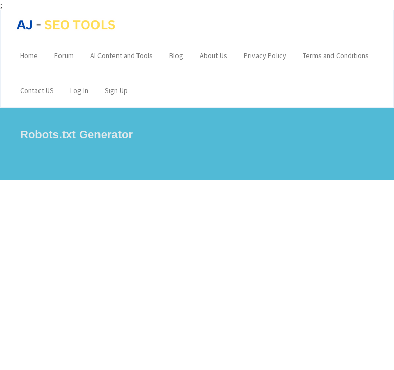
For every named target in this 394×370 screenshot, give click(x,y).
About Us (213, 55)
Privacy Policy (265, 55)
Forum (64, 55)
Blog (176, 55)
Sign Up (116, 90)
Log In (79, 90)
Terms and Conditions (336, 55)
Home (29, 55)
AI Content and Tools (121, 55)
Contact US (37, 90)
